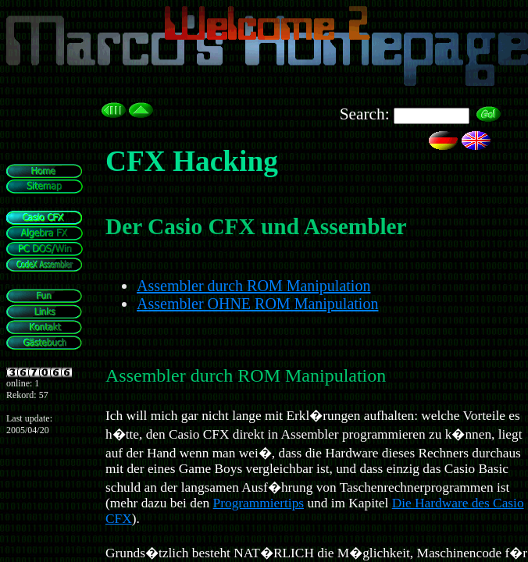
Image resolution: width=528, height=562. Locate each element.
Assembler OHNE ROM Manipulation (257, 303)
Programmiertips (258, 503)
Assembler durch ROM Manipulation (253, 285)
